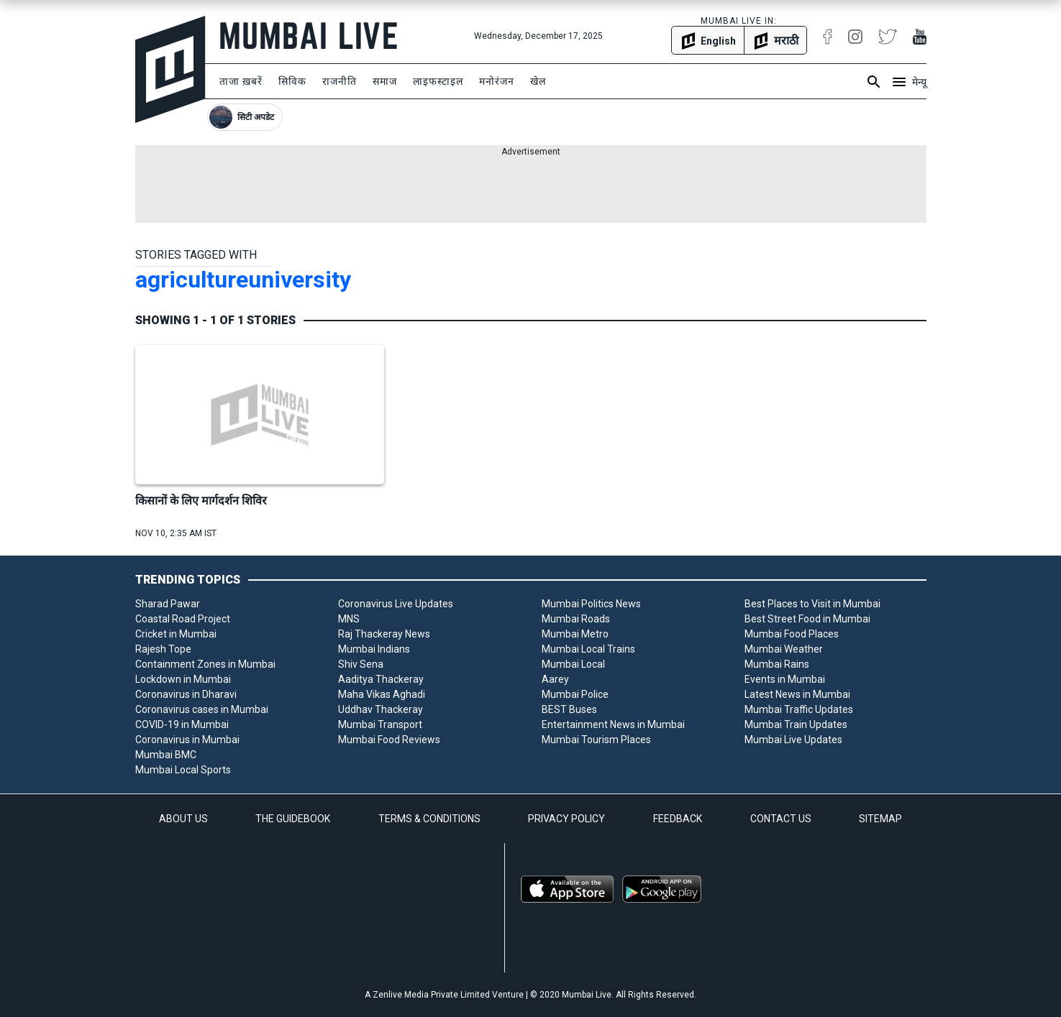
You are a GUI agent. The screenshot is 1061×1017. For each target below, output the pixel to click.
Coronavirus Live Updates (395, 603)
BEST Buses (569, 709)
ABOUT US (183, 818)
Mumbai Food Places (791, 634)
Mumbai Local (573, 664)
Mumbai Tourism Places (596, 739)
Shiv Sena (360, 664)
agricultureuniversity (243, 279)
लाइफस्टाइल (438, 81)
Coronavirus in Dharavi (186, 694)
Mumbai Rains (776, 664)
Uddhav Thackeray (380, 709)
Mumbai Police (575, 694)
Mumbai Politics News (591, 603)
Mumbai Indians (374, 649)
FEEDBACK (677, 818)
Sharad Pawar (167, 603)
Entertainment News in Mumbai (613, 724)
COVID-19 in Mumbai (182, 724)
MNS (349, 619)
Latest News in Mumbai (797, 694)
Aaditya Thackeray (381, 679)
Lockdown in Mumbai (183, 679)
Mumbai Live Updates (793, 739)
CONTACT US (780, 818)
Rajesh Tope (163, 649)
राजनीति (339, 81)
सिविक (292, 81)
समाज (385, 81)
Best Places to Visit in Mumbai (812, 603)
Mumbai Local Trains (588, 649)
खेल (538, 81)
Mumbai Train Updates (795, 724)
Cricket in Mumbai (176, 634)
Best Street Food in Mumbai (807, 619)
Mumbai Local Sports (183, 770)
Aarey (555, 679)
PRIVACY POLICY (566, 818)
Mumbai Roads (576, 619)
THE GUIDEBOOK (292, 818)
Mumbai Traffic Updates (798, 709)
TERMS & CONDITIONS (429, 818)
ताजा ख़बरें (241, 81)
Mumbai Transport (380, 724)
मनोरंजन (496, 81)
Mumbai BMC (165, 754)
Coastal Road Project (182, 619)
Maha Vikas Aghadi (381, 694)
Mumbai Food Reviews (389, 739)
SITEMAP (880, 818)
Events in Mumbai (784, 679)
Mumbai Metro (575, 634)
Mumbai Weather (783, 649)
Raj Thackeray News (384, 634)
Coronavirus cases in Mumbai (201, 709)
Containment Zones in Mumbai (205, 664)
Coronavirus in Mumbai (187, 739)
